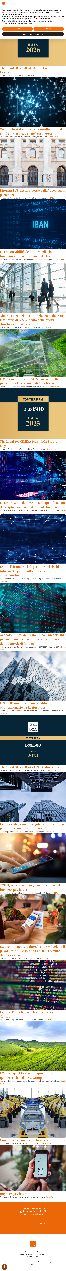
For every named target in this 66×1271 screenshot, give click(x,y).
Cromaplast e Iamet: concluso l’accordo (28, 1140)
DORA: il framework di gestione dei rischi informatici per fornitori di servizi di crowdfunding (29, 570)
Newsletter (8, 1262)
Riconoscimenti (19, 1262)
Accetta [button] (48, 29)
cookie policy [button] (27, 23)
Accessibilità (33, 1264)
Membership (30, 1262)
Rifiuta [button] (17, 29)
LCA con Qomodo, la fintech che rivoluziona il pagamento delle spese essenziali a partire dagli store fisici (32, 950)
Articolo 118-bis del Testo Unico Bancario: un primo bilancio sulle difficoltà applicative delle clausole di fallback (32, 639)
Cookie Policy (40, 1262)
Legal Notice (57, 1262)
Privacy (48, 1262)
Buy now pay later (13, 1194)
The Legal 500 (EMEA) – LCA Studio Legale (30, 767)
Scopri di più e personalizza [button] (33, 34)
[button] (63, 3)
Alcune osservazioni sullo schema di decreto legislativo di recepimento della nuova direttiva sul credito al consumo (31, 320)
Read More (42, 76)
